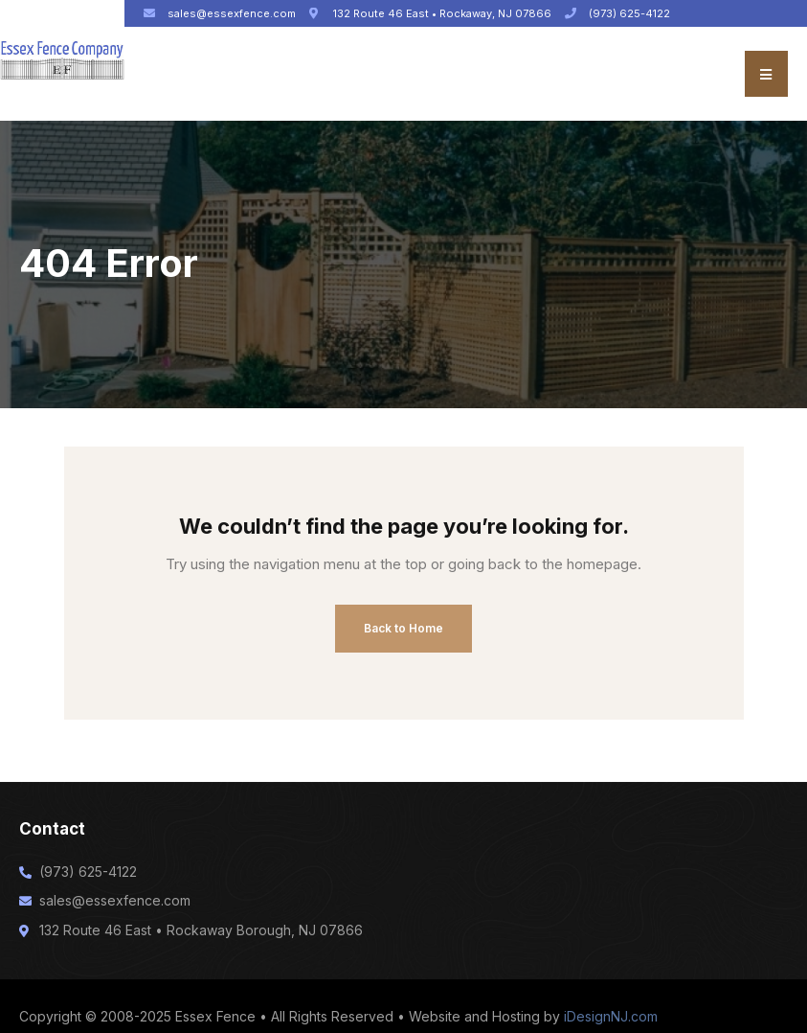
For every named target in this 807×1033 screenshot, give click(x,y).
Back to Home (403, 628)
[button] (766, 74)
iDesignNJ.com (611, 1016)
